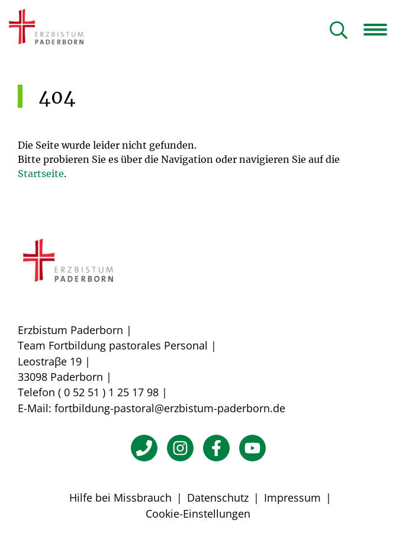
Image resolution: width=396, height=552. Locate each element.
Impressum (292, 497)
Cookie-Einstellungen (198, 513)
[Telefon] (144, 448)
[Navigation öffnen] (379, 29)
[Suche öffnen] (338, 31)
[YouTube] (252, 448)
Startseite (41, 173)
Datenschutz (218, 497)
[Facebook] (216, 448)
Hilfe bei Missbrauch (120, 497)
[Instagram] (180, 448)
